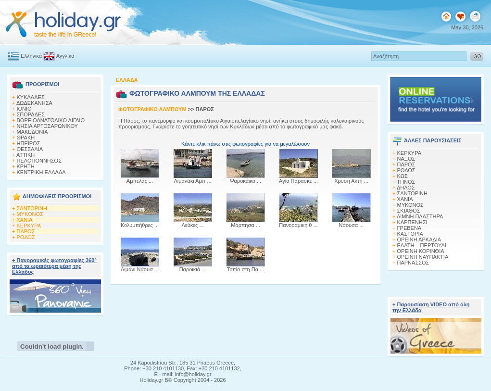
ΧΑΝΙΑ (25, 220)
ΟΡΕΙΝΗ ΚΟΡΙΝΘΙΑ (420, 251)
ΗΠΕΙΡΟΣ (28, 143)
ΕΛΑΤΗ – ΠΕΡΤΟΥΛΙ (421, 245)
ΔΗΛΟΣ (406, 187)
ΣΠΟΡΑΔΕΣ (31, 114)
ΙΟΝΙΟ (24, 109)
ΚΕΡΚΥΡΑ (29, 225)
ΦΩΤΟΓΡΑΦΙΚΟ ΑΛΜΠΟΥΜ (152, 109)
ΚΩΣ (402, 176)
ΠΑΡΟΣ (26, 231)
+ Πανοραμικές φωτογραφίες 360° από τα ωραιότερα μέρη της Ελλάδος (54, 266)
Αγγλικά (58, 56)
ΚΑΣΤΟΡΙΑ (410, 234)
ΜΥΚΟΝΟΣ (30, 214)
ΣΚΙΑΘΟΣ (408, 211)
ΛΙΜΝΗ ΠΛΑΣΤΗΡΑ (420, 216)
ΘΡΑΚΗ (26, 137)
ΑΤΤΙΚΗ (25, 155)
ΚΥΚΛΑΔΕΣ (31, 97)
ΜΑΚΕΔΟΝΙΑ (32, 132)
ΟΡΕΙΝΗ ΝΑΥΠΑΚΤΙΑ (423, 257)
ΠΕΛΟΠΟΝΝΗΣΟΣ (39, 161)
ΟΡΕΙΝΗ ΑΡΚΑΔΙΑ (419, 239)
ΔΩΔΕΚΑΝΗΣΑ (34, 103)
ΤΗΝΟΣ (406, 182)
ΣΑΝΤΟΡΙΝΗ (32, 208)
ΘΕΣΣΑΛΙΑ (30, 149)
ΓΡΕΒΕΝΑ (409, 228)
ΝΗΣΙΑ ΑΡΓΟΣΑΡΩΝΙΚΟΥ (47, 126)
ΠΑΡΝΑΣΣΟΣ (413, 262)
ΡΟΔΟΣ (26, 237)
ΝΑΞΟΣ (406, 159)
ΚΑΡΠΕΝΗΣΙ (412, 222)
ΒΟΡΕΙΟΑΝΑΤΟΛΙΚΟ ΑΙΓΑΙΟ (51, 120)
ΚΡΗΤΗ (26, 166)
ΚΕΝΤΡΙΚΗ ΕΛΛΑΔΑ (41, 172)
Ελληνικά (25, 56)
